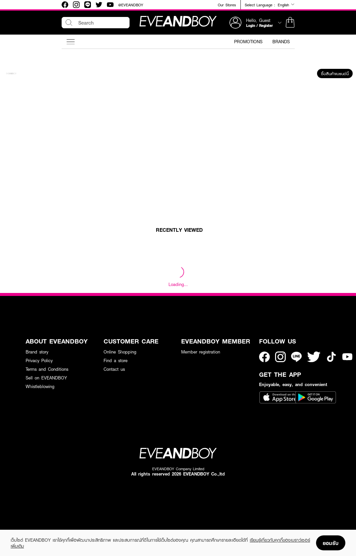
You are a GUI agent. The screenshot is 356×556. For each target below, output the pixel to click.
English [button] (286, 4)
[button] (290, 22)
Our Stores (227, 4)
